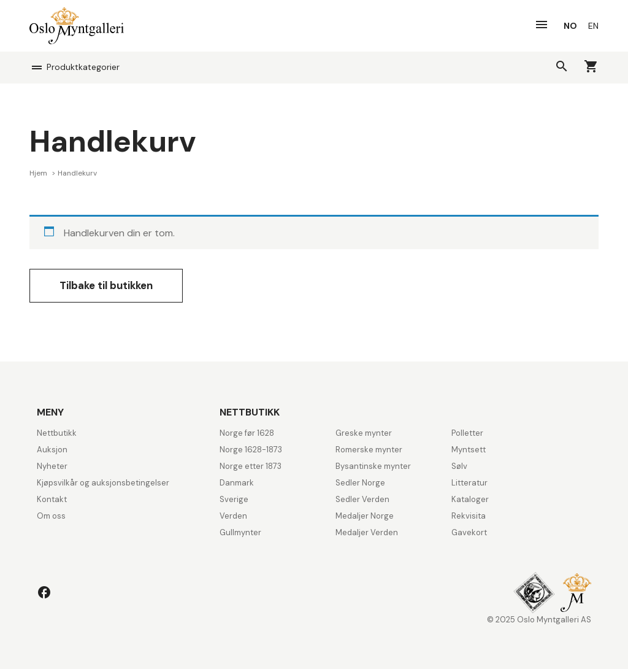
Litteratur (469, 483)
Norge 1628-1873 (251, 449)
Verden (233, 516)
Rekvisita (468, 516)
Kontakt (52, 499)
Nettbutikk (57, 433)
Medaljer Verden (366, 532)
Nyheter (52, 466)
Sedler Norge (360, 483)
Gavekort (469, 532)
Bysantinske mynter (373, 466)
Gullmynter (240, 532)
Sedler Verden (362, 499)
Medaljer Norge (364, 516)
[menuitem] (570, 25)
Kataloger (470, 499)
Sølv (459, 466)
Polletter (467, 433)
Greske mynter (363, 433)
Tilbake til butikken (106, 285)
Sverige (234, 499)
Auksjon (52, 449)
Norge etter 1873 (250, 466)
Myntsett (468, 449)
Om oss (51, 516)
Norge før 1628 (247, 433)
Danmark (237, 483)
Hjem (39, 173)
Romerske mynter (368, 449)
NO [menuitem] (570, 25)
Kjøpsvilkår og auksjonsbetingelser (103, 483)
